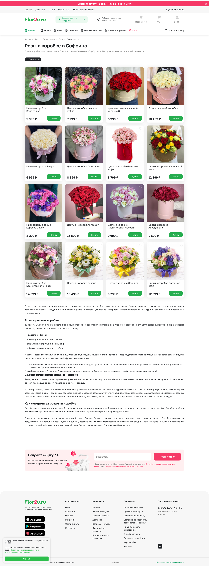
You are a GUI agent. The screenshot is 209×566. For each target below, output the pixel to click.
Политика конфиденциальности (170, 561)
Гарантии (70, 510)
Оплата (28, 8)
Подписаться (167, 455)
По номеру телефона (134, 537)
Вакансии (70, 519)
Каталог (97, 506)
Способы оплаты (101, 514)
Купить (53, 117)
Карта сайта (130, 541)
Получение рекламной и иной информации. (124, 465)
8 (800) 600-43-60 (175, 8)
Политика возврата (133, 506)
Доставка (40, 8)
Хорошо (26, 559)
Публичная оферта (133, 510)
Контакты (70, 527)
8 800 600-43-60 (170, 507)
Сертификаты (72, 523)
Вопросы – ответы (101, 523)
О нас (52, 8)
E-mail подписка (132, 533)
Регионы (128, 545)
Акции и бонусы (101, 510)
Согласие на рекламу (134, 514)
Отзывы (63, 8)
